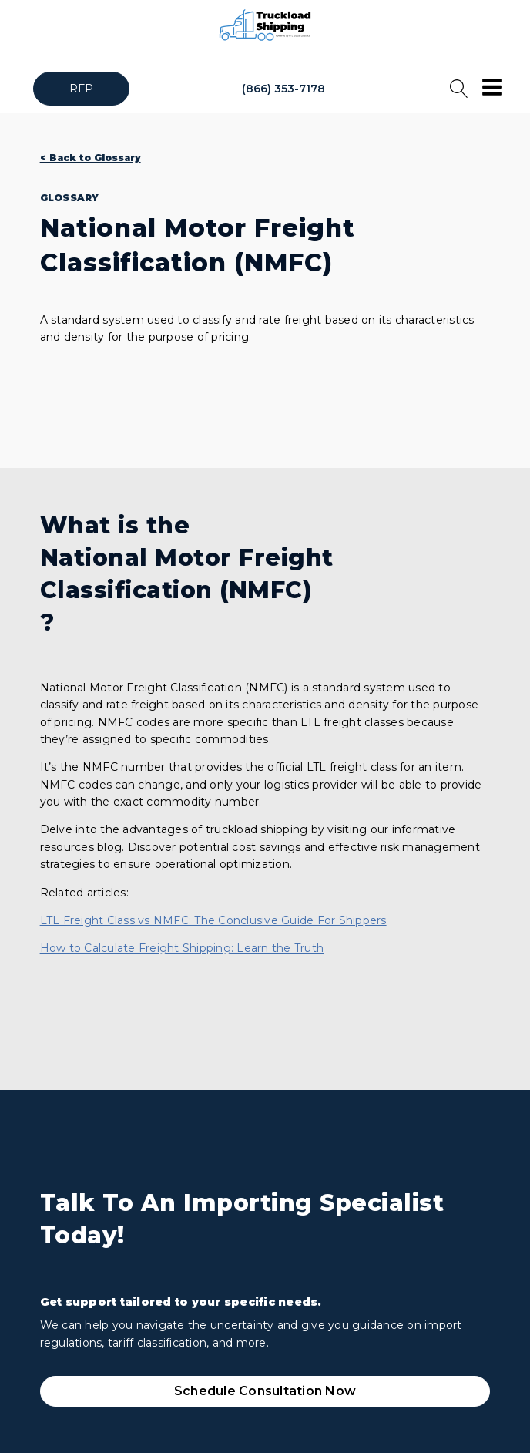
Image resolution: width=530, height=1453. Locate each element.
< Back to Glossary (90, 157)
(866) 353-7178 (283, 89)
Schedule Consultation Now (265, 1391)
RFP (81, 89)
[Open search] (459, 88)
